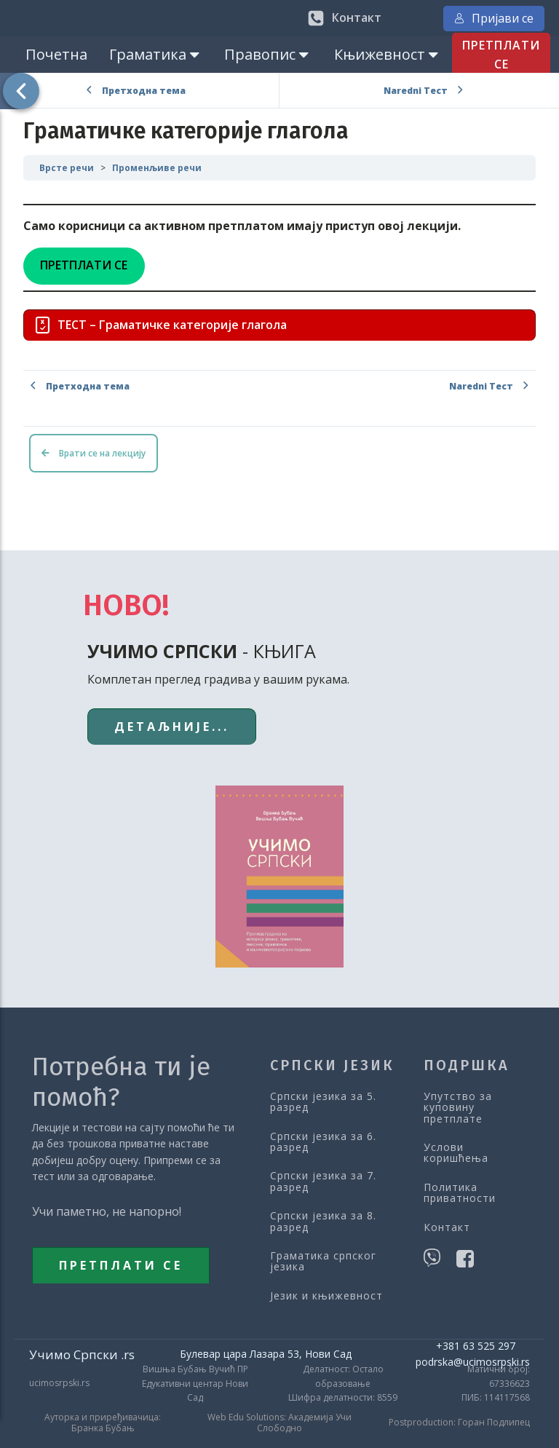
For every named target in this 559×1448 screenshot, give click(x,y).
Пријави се (494, 18)
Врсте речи (66, 168)
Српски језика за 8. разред (323, 1221)
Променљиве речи (157, 168)
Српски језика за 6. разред (323, 1142)
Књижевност (387, 54)
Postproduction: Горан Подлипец (459, 1422)
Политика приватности (460, 1193)
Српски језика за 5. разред (323, 1102)
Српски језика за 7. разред (323, 1181)
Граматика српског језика (323, 1261)
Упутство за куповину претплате (458, 1107)
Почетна (56, 54)
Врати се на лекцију (93, 453)
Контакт (447, 1227)
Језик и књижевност (326, 1295)
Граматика (155, 54)
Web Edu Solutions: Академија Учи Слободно (279, 1422)
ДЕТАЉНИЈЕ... (171, 727)
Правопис (268, 54)
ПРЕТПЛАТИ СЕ (501, 54)
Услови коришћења (456, 1153)
